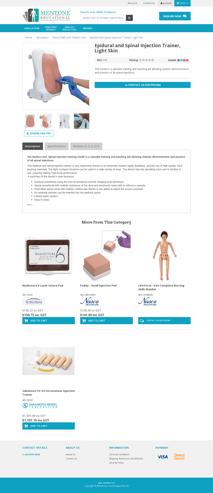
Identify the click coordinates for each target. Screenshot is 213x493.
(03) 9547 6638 (31, 454)
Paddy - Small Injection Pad (98, 285)
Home (28, 37)
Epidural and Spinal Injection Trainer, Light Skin (116, 37)
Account (166, 3)
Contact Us (149, 3)
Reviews (86, 146)
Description (32, 146)
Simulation (42, 37)
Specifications (56, 146)
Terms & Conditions (119, 454)
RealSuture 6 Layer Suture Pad (42, 285)
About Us (132, 3)
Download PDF (38, 133)
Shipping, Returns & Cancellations (126, 458)
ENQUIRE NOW (175, 16)
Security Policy (116, 462)
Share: (178, 60)
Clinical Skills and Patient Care (69, 37)
